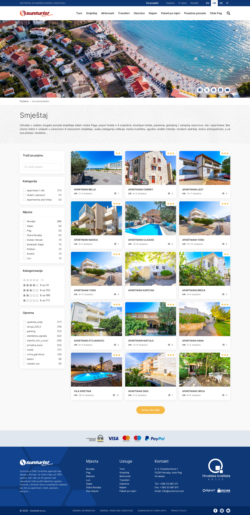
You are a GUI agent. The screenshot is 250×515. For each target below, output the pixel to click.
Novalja (90, 468)
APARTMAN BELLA (85, 189)
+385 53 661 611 (169, 487)
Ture (79, 13)
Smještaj (91, 13)
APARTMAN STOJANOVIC (89, 340)
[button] (42, 190)
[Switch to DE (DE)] (221, 3)
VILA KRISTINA (82, 391)
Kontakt (194, 3)
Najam (153, 13)
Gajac (89, 483)
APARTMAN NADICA (86, 239)
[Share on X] (207, 90)
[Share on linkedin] (220, 90)
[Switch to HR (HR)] (214, 3)
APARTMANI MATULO (141, 340)
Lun (88, 480)
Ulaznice (139, 13)
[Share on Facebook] (200, 90)
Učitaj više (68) (150, 410)
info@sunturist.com (173, 491)
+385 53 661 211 (168, 483)
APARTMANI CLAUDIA (141, 239)
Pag (88, 472)
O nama (182, 3)
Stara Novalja (93, 487)
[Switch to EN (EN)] (207, 3)
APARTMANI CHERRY (140, 189)
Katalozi (170, 3)
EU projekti (152, 3)
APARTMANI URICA (193, 391)
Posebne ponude (195, 13)
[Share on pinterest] (214, 90)
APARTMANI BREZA (193, 290)
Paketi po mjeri (170, 13)
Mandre (90, 476)
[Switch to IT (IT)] (227, 3)
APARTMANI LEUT (192, 189)
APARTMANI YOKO (193, 239)
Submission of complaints (152, 510)
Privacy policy (179, 510)
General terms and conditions (116, 510)
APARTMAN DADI (138, 391)
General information (84, 510)
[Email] (227, 90)
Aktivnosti (107, 13)
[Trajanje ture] (75, 193)
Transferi (124, 13)
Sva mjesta (92, 491)
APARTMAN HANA (193, 340)
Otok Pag (216, 13)
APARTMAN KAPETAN (141, 290)
